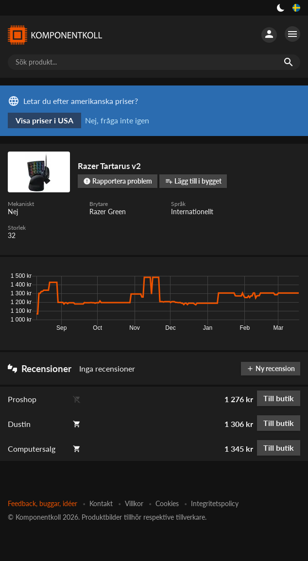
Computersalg (31, 448)
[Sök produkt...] (154, 62)
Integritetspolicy (215, 503)
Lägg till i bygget (193, 181)
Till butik (278, 398)
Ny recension (270, 368)
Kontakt (101, 503)
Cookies (167, 503)
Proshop (22, 399)
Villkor (134, 503)
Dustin (19, 423)
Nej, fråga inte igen (117, 120)
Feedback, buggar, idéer (42, 503)
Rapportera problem (117, 181)
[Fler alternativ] (292, 34)
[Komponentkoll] (54, 35)
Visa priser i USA (44, 120)
